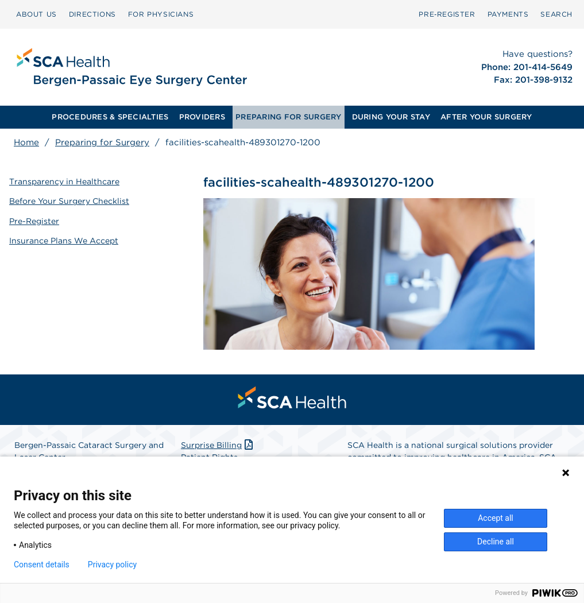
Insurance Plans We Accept (63, 240)
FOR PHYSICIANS (161, 14)
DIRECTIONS (92, 14)
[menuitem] (36, 14)
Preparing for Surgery (102, 142)
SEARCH (556, 14)
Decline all (495, 541)
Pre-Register (34, 221)
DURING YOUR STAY (391, 117)
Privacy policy (112, 564)
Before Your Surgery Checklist (69, 201)
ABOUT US (36, 14)
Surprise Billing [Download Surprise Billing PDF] (218, 445)
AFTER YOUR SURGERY (486, 117)
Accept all (495, 518)
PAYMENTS (508, 14)
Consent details (41, 564)
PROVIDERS (202, 117)
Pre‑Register (447, 14)
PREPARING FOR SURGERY (288, 117)
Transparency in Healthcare (64, 181)
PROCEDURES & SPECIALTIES (110, 117)
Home (26, 142)
